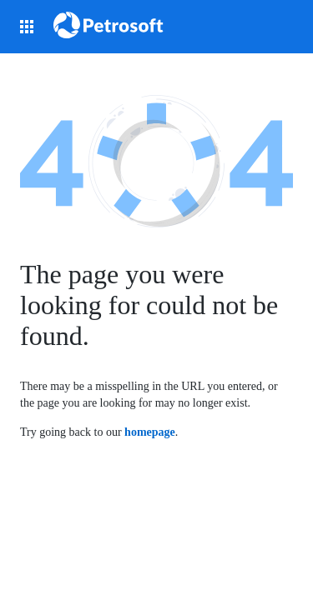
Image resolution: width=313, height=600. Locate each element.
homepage (149, 432)
